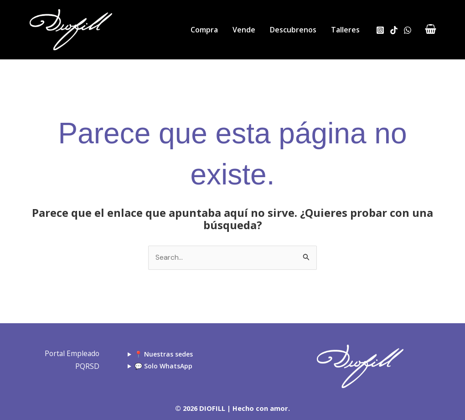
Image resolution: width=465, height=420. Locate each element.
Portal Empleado (69, 354)
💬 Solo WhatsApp (163, 366)
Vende (243, 30)
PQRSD (86, 366)
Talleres (345, 30)
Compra (204, 30)
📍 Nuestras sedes (163, 354)
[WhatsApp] (407, 30)
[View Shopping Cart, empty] (430, 30)
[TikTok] (394, 30)
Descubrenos (293, 30)
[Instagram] (380, 30)
